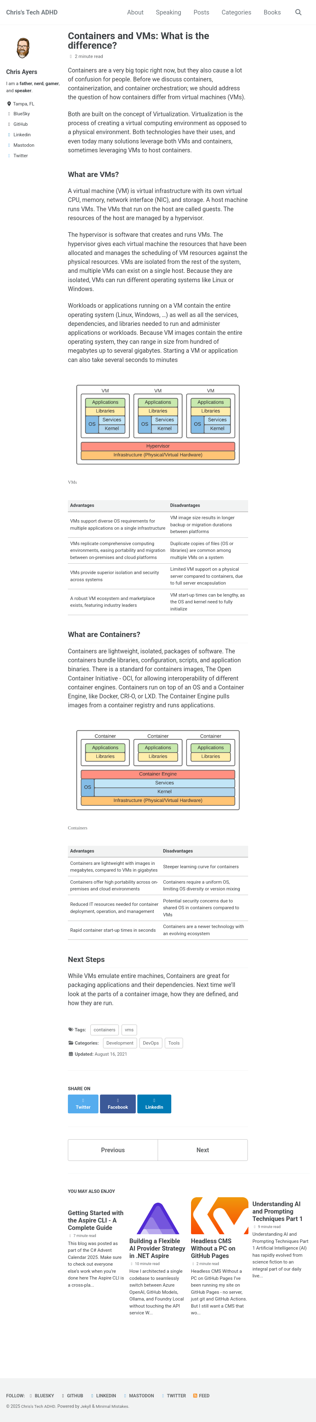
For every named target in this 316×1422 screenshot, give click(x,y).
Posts (200, 12)
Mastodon (140, 1396)
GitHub (73, 1396)
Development (120, 1074)
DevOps (151, 1074)
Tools (174, 1074)
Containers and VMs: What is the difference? (138, 40)
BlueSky (41, 1396)
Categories (235, 12)
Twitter (176, 1396)
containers (104, 1061)
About (134, 12)
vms (129, 1061)
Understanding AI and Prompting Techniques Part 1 (277, 1236)
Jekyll (86, 1406)
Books (271, 12)
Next (202, 1174)
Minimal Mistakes (113, 1406)
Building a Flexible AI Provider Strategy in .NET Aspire (157, 1273)
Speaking (167, 12)
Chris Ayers (22, 72)
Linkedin (104, 1396)
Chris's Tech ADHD (32, 12)
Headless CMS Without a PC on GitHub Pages (213, 1273)
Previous (113, 1174)
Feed (204, 1396)
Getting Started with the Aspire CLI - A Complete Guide (95, 1246)
